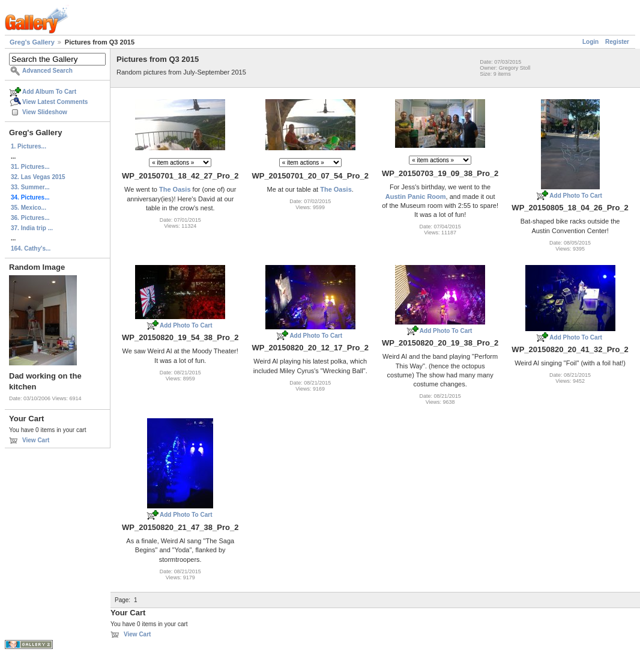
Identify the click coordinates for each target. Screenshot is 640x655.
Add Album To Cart (49, 91)
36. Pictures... (30, 218)
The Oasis (175, 189)
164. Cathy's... (30, 248)
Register (617, 41)
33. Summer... (30, 187)
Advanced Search (47, 70)
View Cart (35, 440)
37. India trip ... (32, 228)
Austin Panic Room (415, 196)
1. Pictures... (28, 146)
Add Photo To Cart (575, 195)
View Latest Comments (55, 102)
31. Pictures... (30, 166)
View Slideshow (44, 112)
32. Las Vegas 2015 (38, 177)
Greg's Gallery (32, 42)
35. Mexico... (28, 207)
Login (590, 41)
